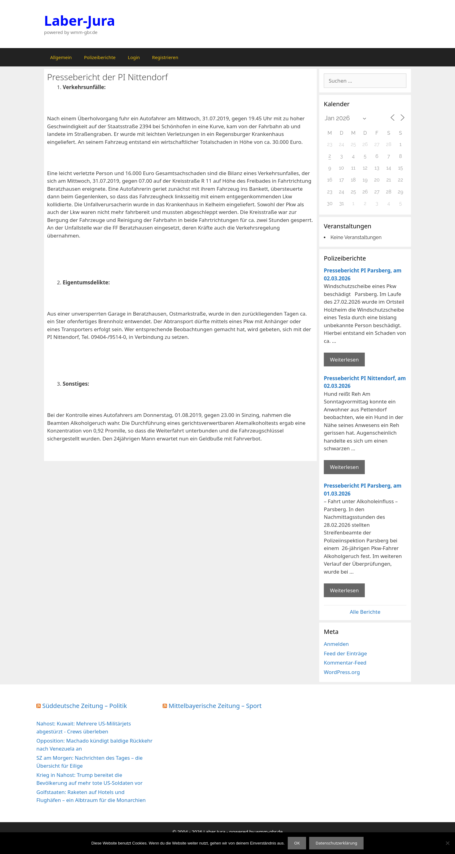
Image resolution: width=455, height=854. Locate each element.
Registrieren (165, 57)
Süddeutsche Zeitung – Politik (84, 706)
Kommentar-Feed (345, 662)
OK (297, 843)
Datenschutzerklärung (336, 843)
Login (134, 57)
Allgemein (61, 57)
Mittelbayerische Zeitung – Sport (215, 706)
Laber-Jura (79, 20)
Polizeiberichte (100, 57)
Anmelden (336, 643)
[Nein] (447, 843)
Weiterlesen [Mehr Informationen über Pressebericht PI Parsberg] (344, 359)
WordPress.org (342, 672)
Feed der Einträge (345, 653)
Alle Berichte (365, 611)
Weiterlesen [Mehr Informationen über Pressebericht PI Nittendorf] (344, 466)
